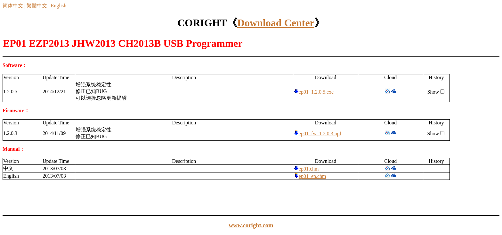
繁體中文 (37, 5)
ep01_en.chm (312, 176)
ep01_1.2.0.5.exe (316, 92)
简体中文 (13, 5)
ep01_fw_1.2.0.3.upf (320, 133)
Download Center (275, 23)
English (58, 5)
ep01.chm (309, 169)
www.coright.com (251, 225)
